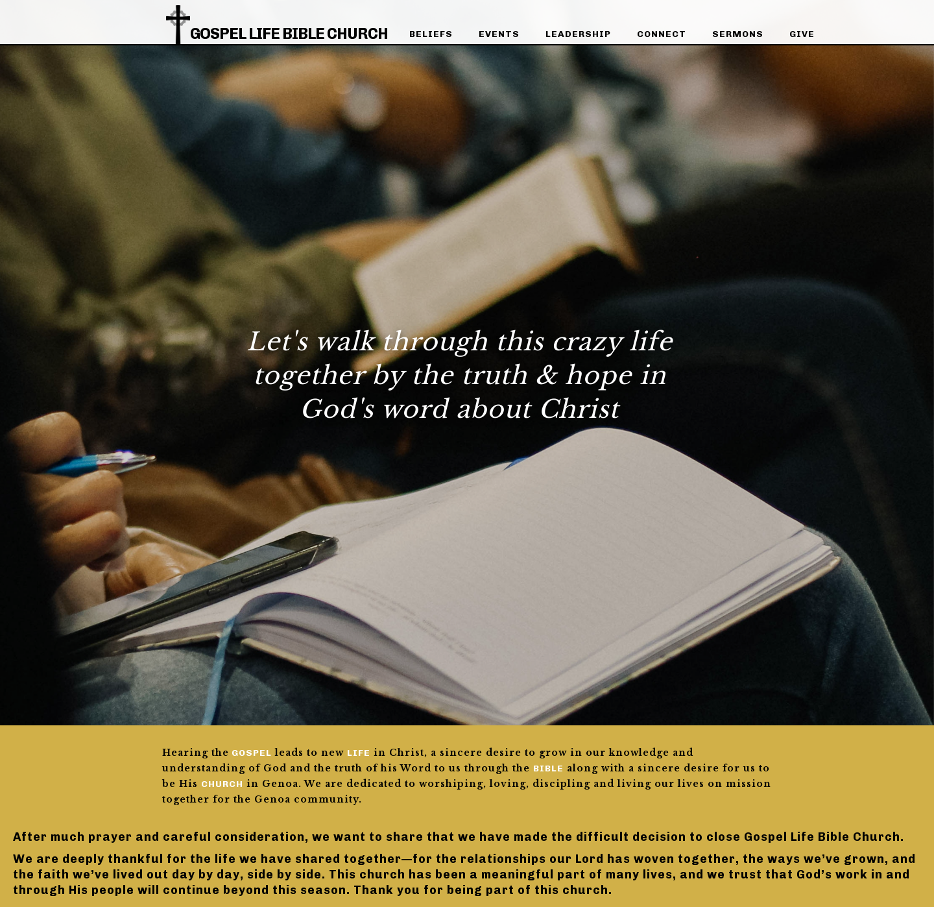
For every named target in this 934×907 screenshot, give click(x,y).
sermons (737, 34)
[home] (277, 21)
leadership (578, 34)
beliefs (431, 34)
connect (661, 34)
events (499, 34)
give (802, 34)
